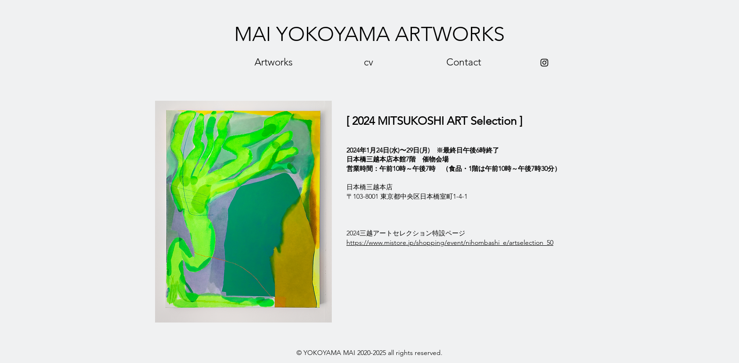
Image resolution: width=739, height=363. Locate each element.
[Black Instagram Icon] (544, 62)
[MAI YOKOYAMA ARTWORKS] (369, 34)
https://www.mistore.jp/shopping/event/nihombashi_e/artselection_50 (449, 242)
